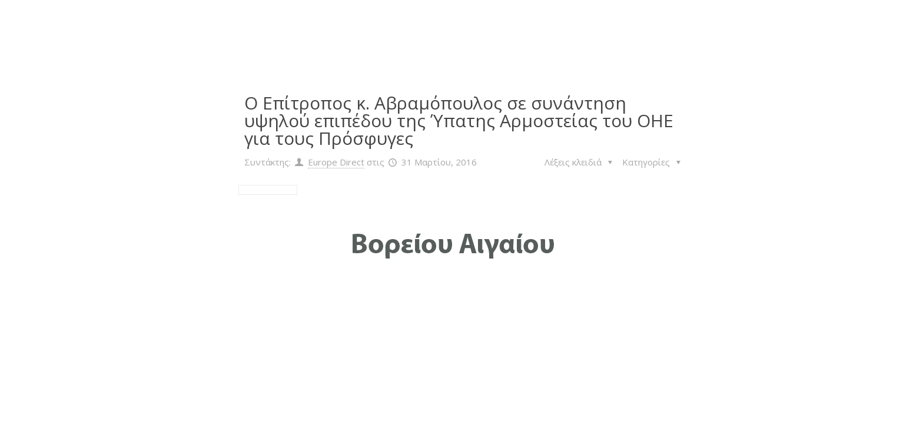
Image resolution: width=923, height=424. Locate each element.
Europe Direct (336, 162)
